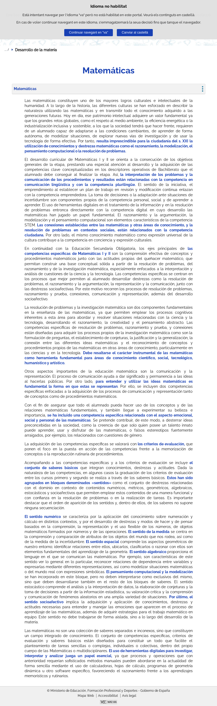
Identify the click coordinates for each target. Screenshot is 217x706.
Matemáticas (25, 89)
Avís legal (129, 696)
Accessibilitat (108, 696)
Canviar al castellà (135, 32)
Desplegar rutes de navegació (6, 50)
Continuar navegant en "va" (88, 32)
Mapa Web (86, 696)
